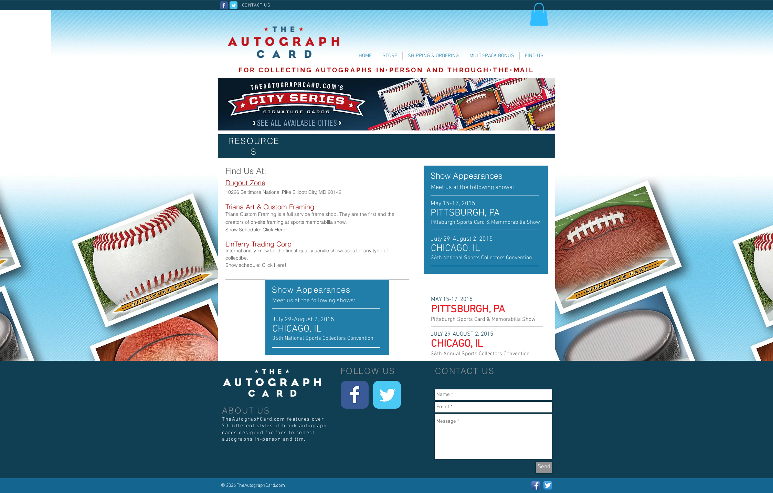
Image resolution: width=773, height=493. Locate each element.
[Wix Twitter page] (233, 5)
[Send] (544, 467)
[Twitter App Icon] (547, 485)
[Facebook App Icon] (535, 485)
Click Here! (275, 230)
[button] (539, 14)
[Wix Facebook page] (224, 5)
